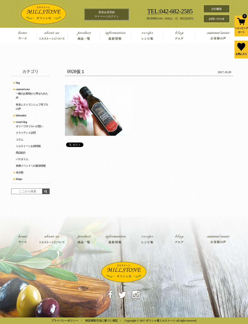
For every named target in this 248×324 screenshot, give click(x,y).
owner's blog (21, 122)
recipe (147, 35)
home (26, 35)
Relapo (19, 179)
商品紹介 (21, 152)
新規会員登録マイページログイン (106, 14)
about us (52, 35)
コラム (19, 139)
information (115, 35)
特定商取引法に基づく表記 (101, 320)
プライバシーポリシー (64, 320)
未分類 (19, 172)
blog (179, 35)
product (84, 35)
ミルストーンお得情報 (28, 146)
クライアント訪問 (26, 132)
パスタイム (22, 159)
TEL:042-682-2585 (170, 11)
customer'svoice (213, 35)
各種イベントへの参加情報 (31, 165)
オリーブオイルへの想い (29, 126)
